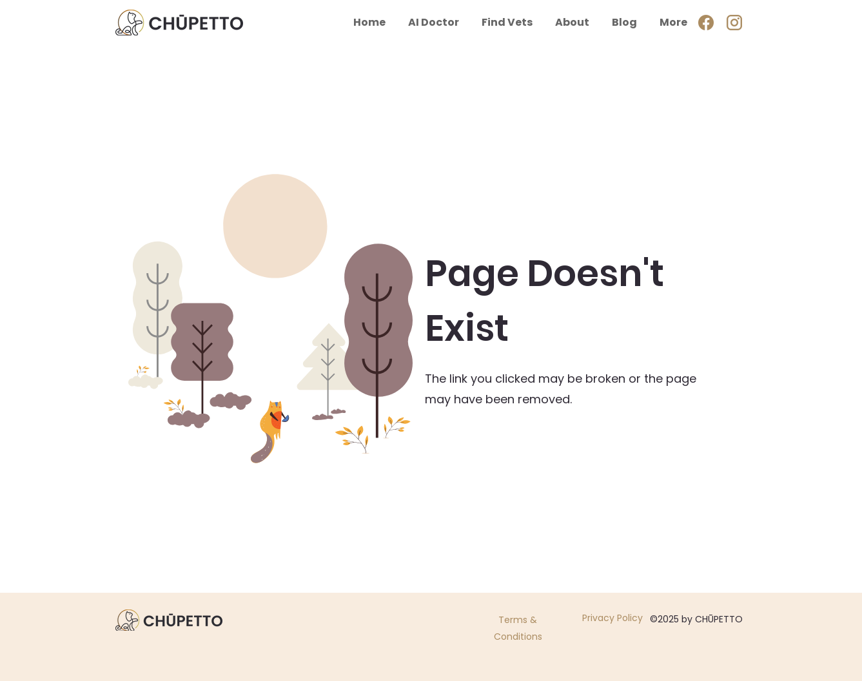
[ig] (734, 22)
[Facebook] (706, 22)
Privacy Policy (612, 617)
